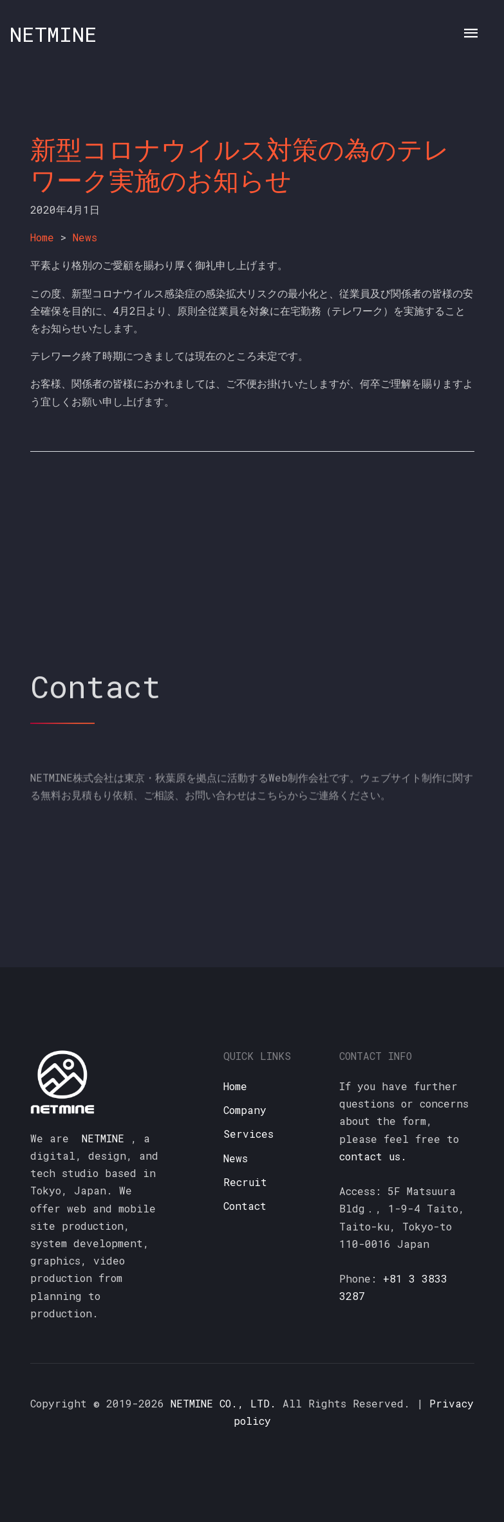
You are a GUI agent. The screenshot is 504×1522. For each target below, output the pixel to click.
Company (244, 1110)
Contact (244, 1205)
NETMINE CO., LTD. (223, 1403)
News (85, 237)
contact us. (373, 1156)
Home (42, 237)
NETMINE (53, 34)
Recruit (245, 1182)
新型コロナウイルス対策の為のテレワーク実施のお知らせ (239, 164)
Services (248, 1133)
